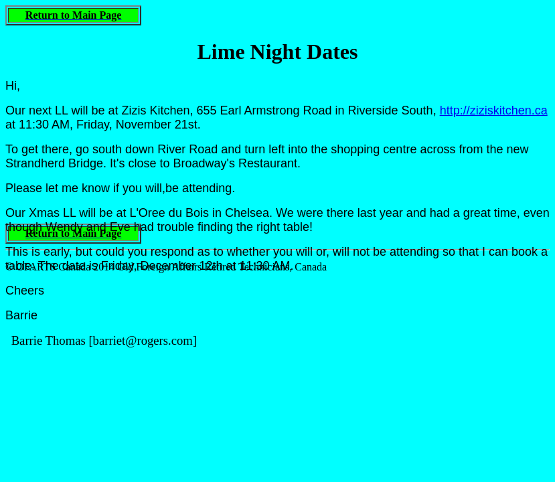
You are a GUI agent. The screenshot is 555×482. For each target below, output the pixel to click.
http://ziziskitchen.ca (494, 110)
